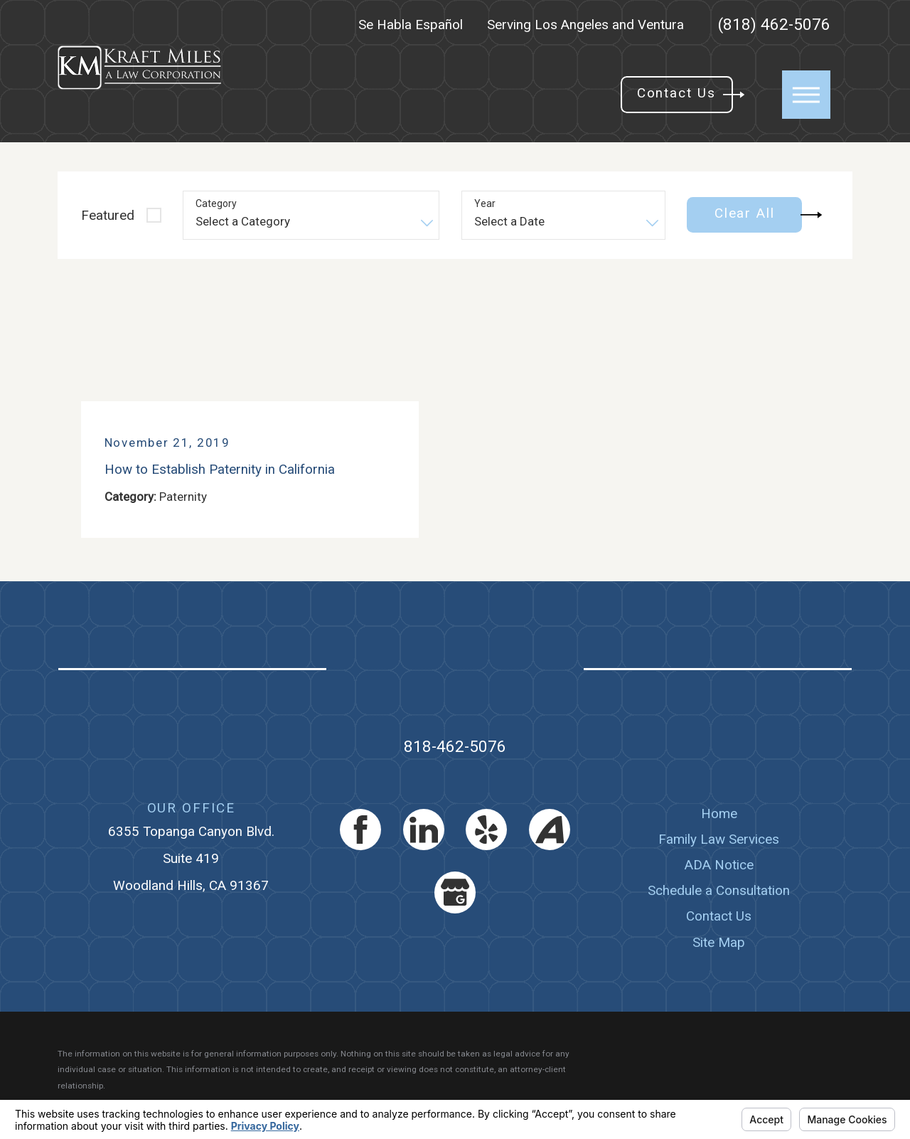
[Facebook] (360, 829)
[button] (806, 94)
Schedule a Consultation (719, 890)
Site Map (718, 942)
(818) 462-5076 (774, 25)
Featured (107, 215)
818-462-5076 (455, 746)
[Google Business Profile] (455, 892)
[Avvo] (549, 829)
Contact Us (718, 916)
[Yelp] (486, 829)
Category (216, 203)
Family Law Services (718, 839)
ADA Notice (719, 865)
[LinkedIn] (423, 829)
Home (719, 813)
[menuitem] (719, 814)
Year (485, 203)
